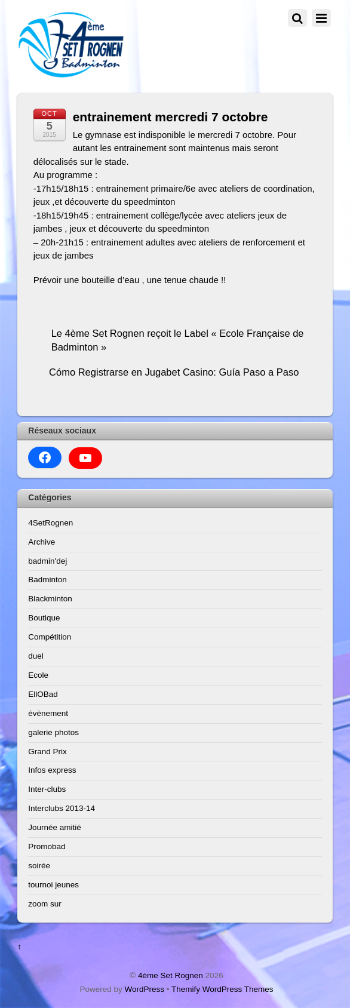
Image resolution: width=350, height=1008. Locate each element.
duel (36, 655)
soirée (39, 865)
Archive (41, 541)
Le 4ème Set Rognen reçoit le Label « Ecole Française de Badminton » (177, 340)
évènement (48, 713)
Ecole (38, 675)
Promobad (46, 846)
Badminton (47, 579)
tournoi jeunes (53, 884)
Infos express (52, 770)
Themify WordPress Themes (222, 989)
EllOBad (43, 694)
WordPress (144, 989)
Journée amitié (54, 827)
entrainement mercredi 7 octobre (170, 117)
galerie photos (53, 732)
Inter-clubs (47, 789)
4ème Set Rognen (170, 975)
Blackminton (50, 598)
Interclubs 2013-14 (61, 808)
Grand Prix (47, 751)
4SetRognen (50, 522)
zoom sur (45, 903)
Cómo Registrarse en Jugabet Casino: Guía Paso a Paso (174, 372)
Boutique (44, 617)
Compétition (49, 636)
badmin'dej (47, 561)
